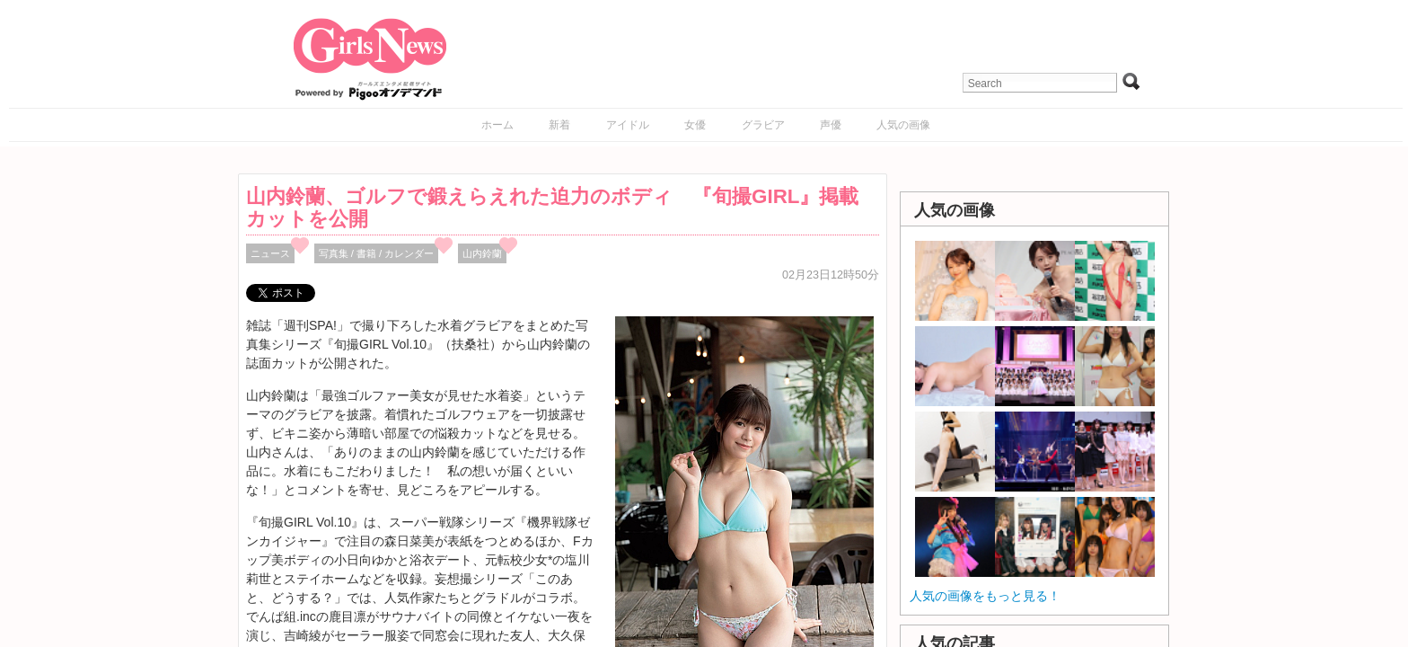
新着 (559, 125)
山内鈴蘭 (482, 253)
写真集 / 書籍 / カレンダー (377, 253)
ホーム (497, 125)
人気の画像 (903, 125)
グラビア (763, 125)
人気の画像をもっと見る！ (985, 596)
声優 (830, 125)
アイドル (627, 125)
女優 (695, 125)
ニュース (270, 253)
